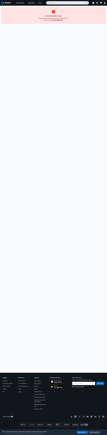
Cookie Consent (38, 409)
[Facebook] (75, 417)
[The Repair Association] (103, 417)
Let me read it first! (78, 386)
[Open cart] (101, 3)
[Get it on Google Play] (56, 387)
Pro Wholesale (22, 383)
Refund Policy (38, 392)
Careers (5, 389)
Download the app (55, 377)
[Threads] (99, 417)
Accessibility (37, 381)
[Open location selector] (97, 2)
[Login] (104, 3)
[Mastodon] (91, 417)
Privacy (36, 386)
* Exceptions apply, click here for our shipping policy (58, 430)
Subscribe (100, 383)
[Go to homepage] (6, 2)
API (4, 392)
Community (21, 381)
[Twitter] (79, 417)
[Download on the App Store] (56, 381)
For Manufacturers (23, 386)
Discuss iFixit (6, 386)
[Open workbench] (93, 3)
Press (19, 389)
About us (5, 381)
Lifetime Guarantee (39, 394)
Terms (35, 389)
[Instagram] (83, 417)
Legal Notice (37, 383)
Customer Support (8, 383)
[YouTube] (87, 417)
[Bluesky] (95, 417)
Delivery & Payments (39, 397)
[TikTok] (71, 417)
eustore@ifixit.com (57, 20)
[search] (67, 3)
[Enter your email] (83, 383)
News (19, 392)
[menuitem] (20, 3)
